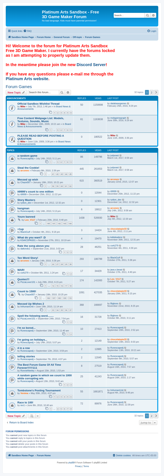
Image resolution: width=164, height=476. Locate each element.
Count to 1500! (26, 291)
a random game (27, 155)
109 (64, 298)
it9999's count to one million (35, 191)
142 (59, 223)
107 (53, 298)
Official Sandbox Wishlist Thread (38, 103)
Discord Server (91, 64)
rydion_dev (25, 202)
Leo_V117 (30, 220)
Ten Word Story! (27, 257)
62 (71, 186)
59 (57, 186)
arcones (24, 170)
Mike (22, 106)
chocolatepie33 (118, 229)
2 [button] (151, 92)
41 (53, 174)
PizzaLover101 (27, 282)
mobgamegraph (118, 118)
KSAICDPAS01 (28, 240)
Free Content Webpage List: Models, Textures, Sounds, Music (40, 120)
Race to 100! (25, 402)
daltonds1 (25, 248)
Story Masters (26, 199)
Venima (24, 393)
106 (48, 298)
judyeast (114, 155)
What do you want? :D (31, 237)
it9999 (23, 194)
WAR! (21, 269)
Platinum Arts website (27, 78)
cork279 (114, 245)
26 (53, 264)
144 (70, 223)
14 (53, 285)
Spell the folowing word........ (35, 315)
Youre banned (26, 216)
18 (71, 285)
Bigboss (114, 303)
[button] (156, 92)
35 (62, 310)
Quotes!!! (23, 279)
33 (53, 310)
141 (53, 223)
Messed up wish (27, 179)
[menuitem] (27, 31)
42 (57, 174)
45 (71, 174)
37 (71, 310)
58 (53, 186)
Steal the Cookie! (28, 167)
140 (48, 223)
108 (59, 298)
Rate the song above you (33, 245)
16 (62, 285)
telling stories (26, 356)
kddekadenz (116, 237)
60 (62, 186)
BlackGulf (25, 232)
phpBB (71, 463)
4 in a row (23, 348)
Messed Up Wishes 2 (30, 303)
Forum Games (19, 86)
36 (66, 310)
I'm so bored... (26, 327)
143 (64, 223)
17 (66, 285)
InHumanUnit (27, 306)
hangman (23, 208)
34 (57, 310)
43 (62, 174)
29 (66, 264)
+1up (20, 229)
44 (66, 174)
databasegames (118, 103)
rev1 (22, 405)
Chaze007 (25, 182)
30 (71, 264)
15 (57, 285)
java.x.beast (116, 269)
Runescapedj (27, 158)
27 (57, 264)
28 (62, 264)
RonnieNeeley (27, 370)
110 (70, 298)
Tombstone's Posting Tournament (39, 390)
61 (66, 186)
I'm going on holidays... (32, 339)
